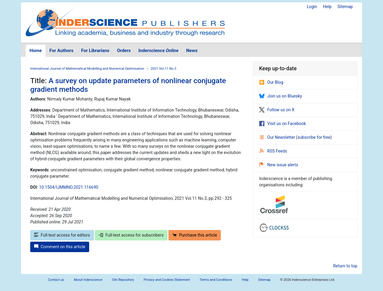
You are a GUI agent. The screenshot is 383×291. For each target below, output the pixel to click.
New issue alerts (278, 164)
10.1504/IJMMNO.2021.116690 (68, 187)
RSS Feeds (273, 151)
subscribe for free (313, 137)
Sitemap (345, 6)
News (191, 50)
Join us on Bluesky (280, 96)
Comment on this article (59, 246)
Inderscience (159, 50)
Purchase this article (194, 235)
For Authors (61, 50)
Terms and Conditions (216, 280)
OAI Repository (123, 280)
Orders (124, 50)
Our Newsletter (277, 137)
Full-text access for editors (62, 235)
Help (327, 6)
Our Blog (271, 82)
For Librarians (95, 50)
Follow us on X (276, 109)
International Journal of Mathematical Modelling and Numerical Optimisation (87, 69)
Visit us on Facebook (282, 123)
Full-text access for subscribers (131, 235)
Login (312, 6)
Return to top (345, 265)
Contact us (56, 280)
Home (36, 50)
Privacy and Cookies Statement (167, 280)
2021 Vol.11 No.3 (164, 69)
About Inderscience (88, 280)
